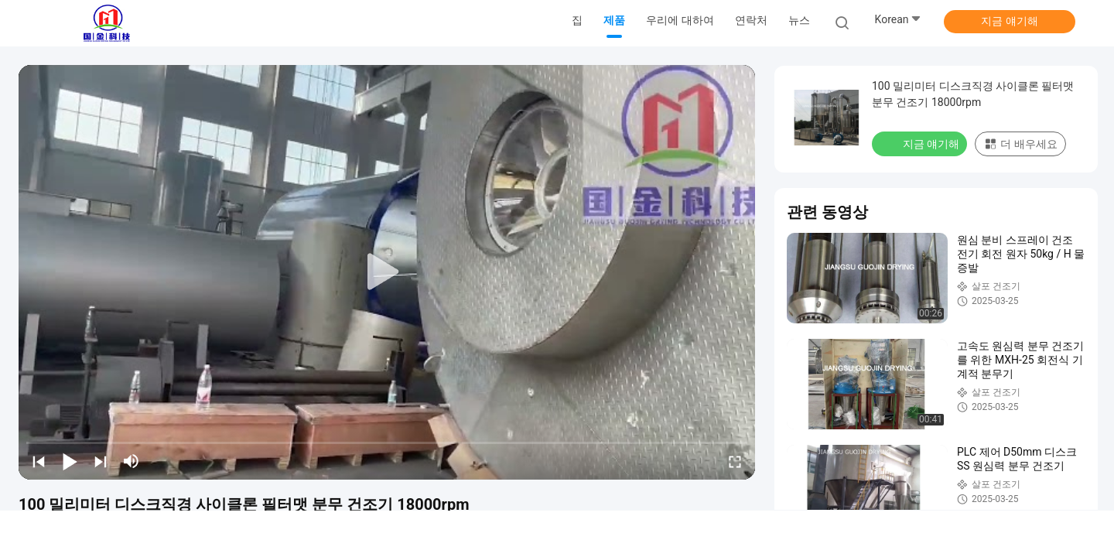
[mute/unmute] (131, 461)
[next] (100, 461)
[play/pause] (69, 461)
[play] (386, 272)
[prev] (38, 461)
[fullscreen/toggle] (734, 461)
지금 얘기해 (1009, 21)
